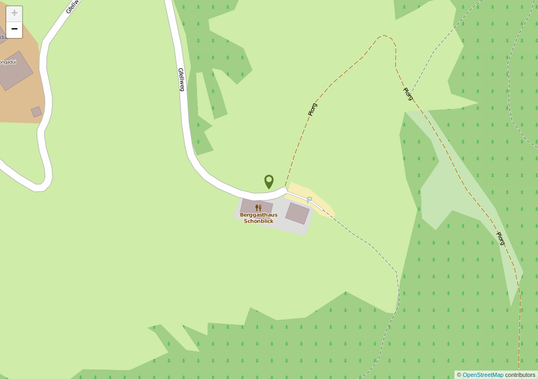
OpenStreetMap (484, 375)
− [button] (14, 30)
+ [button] (14, 14)
